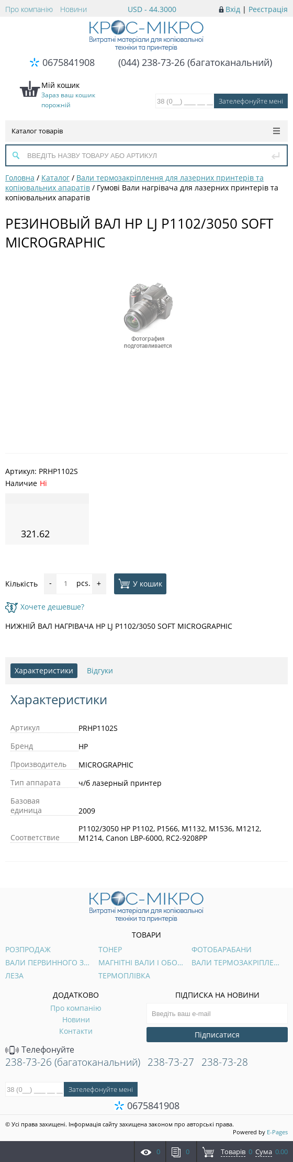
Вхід (233, 9)
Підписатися (217, 1035)
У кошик (140, 583)
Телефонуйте (39, 1049)
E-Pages (277, 1132)
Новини (73, 9)
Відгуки (100, 670)
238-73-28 (224, 1062)
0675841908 (68, 62)
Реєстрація (268, 9)
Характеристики (44, 670)
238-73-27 (171, 1062)
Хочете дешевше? (44, 607)
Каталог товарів (146, 131)
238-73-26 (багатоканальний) (72, 1062)
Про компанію (29, 9)
